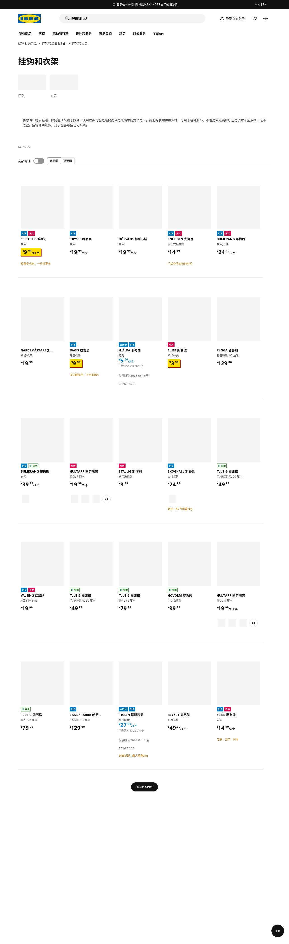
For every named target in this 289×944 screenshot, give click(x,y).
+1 (106, 499)
